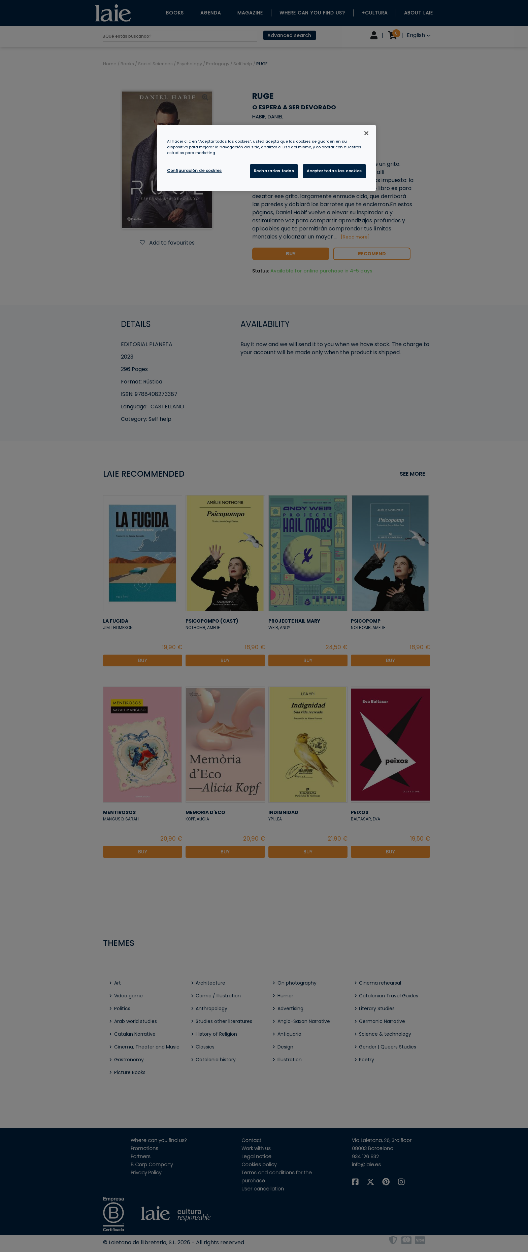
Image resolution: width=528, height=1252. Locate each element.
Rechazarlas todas (274, 171)
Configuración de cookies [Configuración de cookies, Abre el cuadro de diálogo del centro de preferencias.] (194, 170)
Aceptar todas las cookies (334, 171)
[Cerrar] (366, 133)
